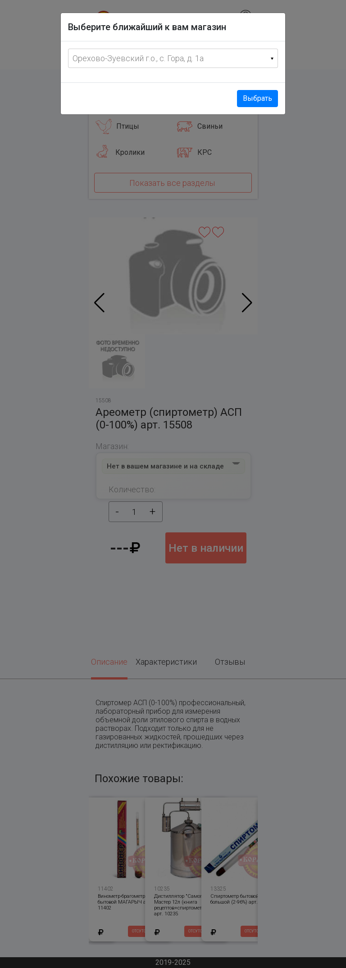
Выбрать (257, 98)
